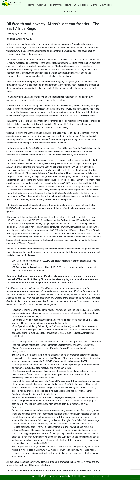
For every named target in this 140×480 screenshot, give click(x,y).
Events (94, 4)
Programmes (55, 4)
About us (41, 4)
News (68, 4)
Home (31, 4)
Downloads (106, 4)
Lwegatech (105, 476)
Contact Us (70, 11)
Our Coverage (81, 4)
